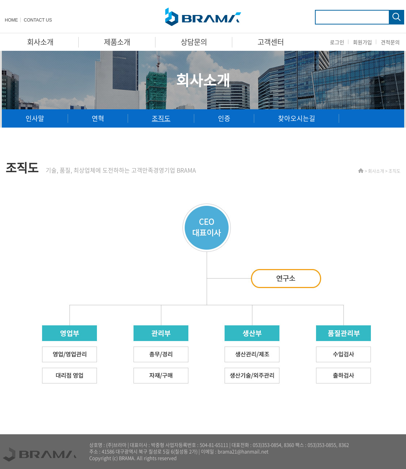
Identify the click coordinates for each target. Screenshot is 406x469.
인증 (224, 118)
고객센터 (270, 42)
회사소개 (40, 42)
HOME (11, 20)
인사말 (35, 118)
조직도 (161, 118)
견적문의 (390, 42)
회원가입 (362, 42)
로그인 (337, 42)
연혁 (98, 118)
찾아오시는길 (296, 118)
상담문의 (194, 42)
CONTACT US (38, 20)
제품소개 (117, 42)
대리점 (35, 136)
